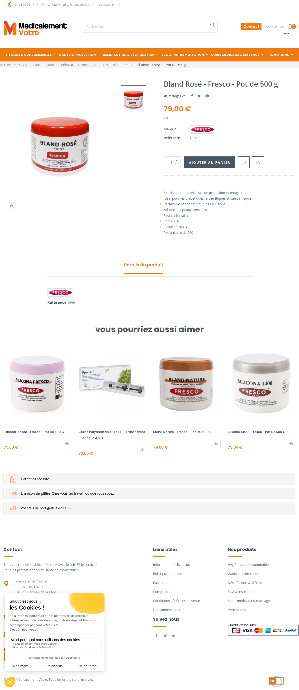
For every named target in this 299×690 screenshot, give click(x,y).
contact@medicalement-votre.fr (68, 5)
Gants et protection (243, 573)
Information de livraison (171, 564)
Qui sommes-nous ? (168, 609)
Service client (107, 5)
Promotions (237, 609)
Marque (170, 129)
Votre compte (274, 26)
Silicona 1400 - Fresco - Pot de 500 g (256, 432)
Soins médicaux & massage (249, 600)
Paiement (160, 582)
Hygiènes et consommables (249, 564)
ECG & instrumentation (245, 591)
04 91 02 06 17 (24, 5)
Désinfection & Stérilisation (249, 582)
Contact (251, 26)
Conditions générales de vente (176, 600)
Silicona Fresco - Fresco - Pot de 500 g (34, 432)
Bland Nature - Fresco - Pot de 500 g (182, 432)
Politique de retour (167, 573)
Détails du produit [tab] (143, 265)
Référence (172, 138)
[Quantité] (172, 162)
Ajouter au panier (209, 162)
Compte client (163, 591)
